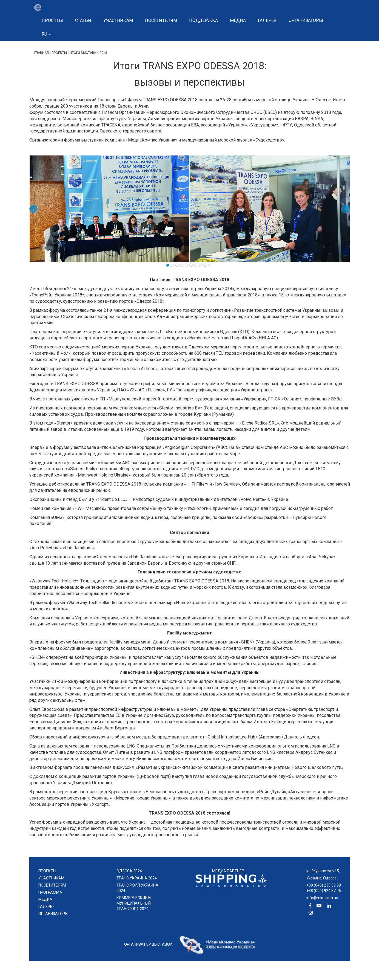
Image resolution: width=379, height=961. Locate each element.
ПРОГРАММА (50, 892)
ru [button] (46, 34)
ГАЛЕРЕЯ (46, 906)
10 (209, 265)
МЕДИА (45, 899)
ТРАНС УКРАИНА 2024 (136, 878)
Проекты (52, 20)
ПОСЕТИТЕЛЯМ (52, 885)
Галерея (267, 20)
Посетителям (161, 20)
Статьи (83, 20)
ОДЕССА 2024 (129, 871)
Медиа (238, 20)
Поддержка (203, 20)
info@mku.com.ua (322, 898)
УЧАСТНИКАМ (51, 878)
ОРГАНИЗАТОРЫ (53, 913)
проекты (47, 871)
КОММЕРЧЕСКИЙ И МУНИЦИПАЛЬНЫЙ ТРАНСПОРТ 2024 (133, 903)
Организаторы (306, 20)
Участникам (118, 20)
